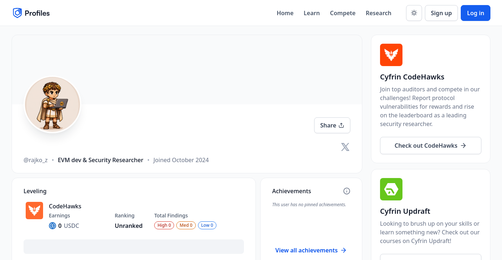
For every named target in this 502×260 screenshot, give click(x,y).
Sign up (441, 13)
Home (285, 13)
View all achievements (311, 250)
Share (332, 125)
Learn (312, 13)
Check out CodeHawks (431, 145)
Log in (475, 13)
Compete (343, 13)
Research (378, 13)
